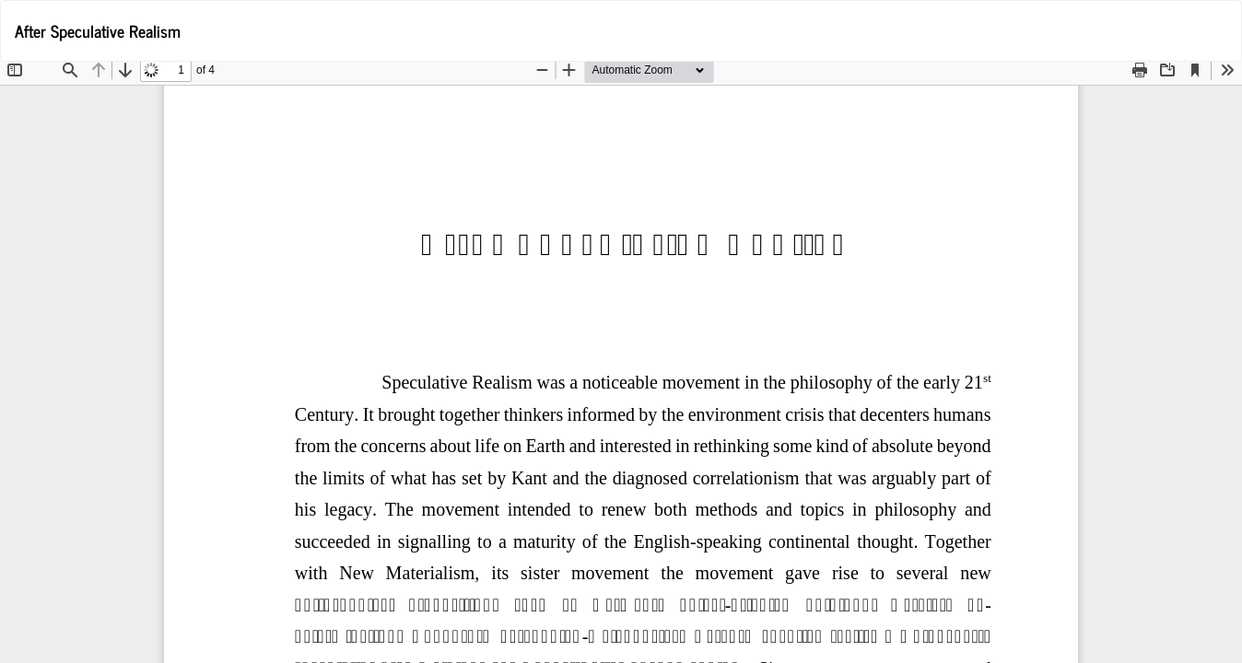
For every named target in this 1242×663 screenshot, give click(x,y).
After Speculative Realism (98, 30)
